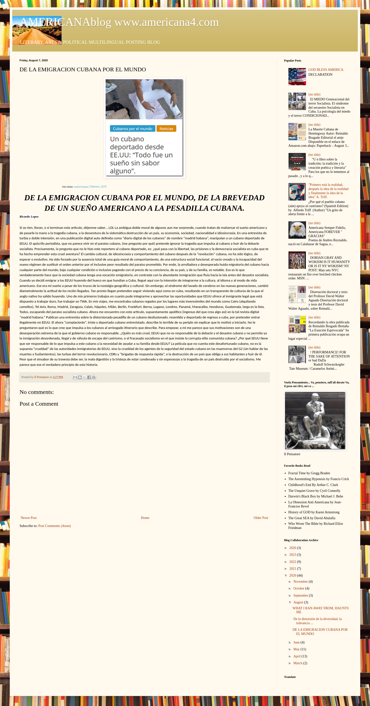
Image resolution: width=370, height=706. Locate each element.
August (298, 602)
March (298, 663)
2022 (293, 562)
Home (145, 518)
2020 (293, 575)
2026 (293, 548)
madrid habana (81, 186)
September (301, 595)
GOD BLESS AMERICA (325, 70)
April (297, 656)
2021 (293, 568)
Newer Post (29, 518)
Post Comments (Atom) (54, 526)
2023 (293, 555)
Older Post (261, 518)
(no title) (314, 94)
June (296, 642)
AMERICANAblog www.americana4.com (119, 21)
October (299, 588)
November (301, 581)
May (296, 649)
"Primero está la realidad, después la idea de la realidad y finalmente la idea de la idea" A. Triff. (328, 191)
